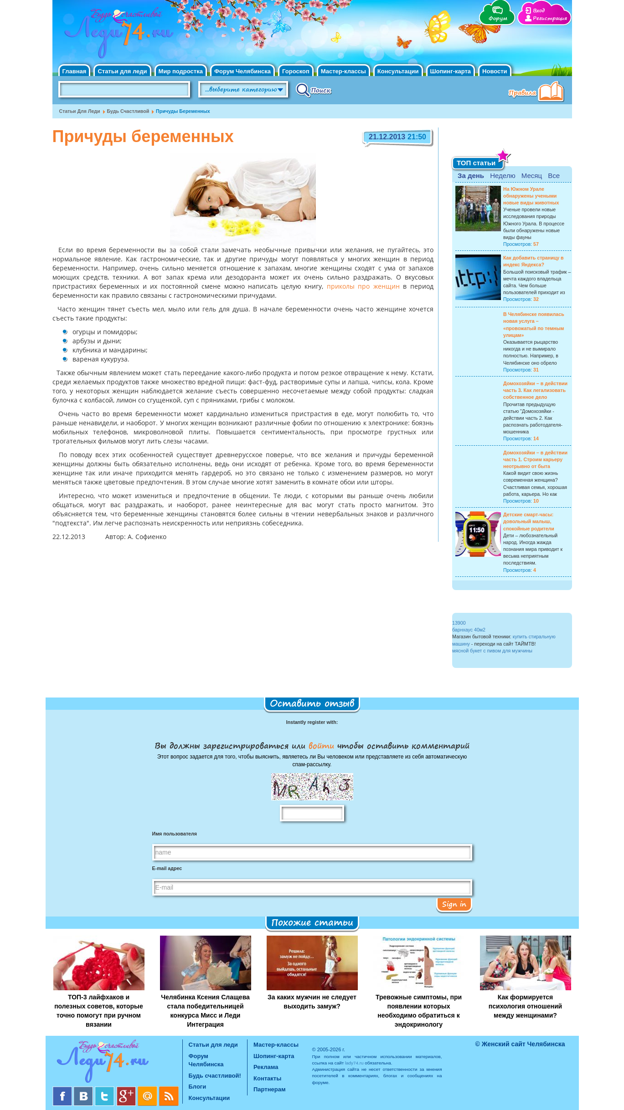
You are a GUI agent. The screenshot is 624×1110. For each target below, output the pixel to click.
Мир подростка (181, 71)
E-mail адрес (167, 868)
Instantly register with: (312, 722)
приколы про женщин (363, 287)
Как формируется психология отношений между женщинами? (525, 1006)
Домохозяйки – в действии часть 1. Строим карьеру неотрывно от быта (535, 459)
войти (321, 745)
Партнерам (269, 1089)
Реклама (265, 1067)
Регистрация (550, 18)
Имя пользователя (174, 833)
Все (554, 175)
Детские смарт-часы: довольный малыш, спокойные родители (528, 521)
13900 (459, 623)
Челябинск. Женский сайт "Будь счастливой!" (117, 35)
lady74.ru (354, 1062)
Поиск (314, 89)
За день (471, 175)
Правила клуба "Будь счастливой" (537, 92)
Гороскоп (295, 71)
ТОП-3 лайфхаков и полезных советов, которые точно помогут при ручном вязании (98, 1010)
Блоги (197, 1086)
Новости (494, 71)
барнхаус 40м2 (468, 629)
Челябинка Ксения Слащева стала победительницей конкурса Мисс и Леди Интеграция (205, 1010)
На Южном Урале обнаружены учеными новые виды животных (531, 195)
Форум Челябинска (242, 71)
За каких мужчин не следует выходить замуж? (312, 1001)
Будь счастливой (128, 111)
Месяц (531, 175)
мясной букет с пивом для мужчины (492, 650)
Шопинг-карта (450, 71)
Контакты (267, 1078)
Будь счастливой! (215, 1075)
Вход (539, 11)
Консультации (398, 71)
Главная (74, 71)
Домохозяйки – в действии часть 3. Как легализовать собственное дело (535, 390)
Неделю (502, 175)
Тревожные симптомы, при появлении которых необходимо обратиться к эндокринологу (419, 1010)
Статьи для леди (122, 71)
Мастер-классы (343, 71)
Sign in (454, 904)
